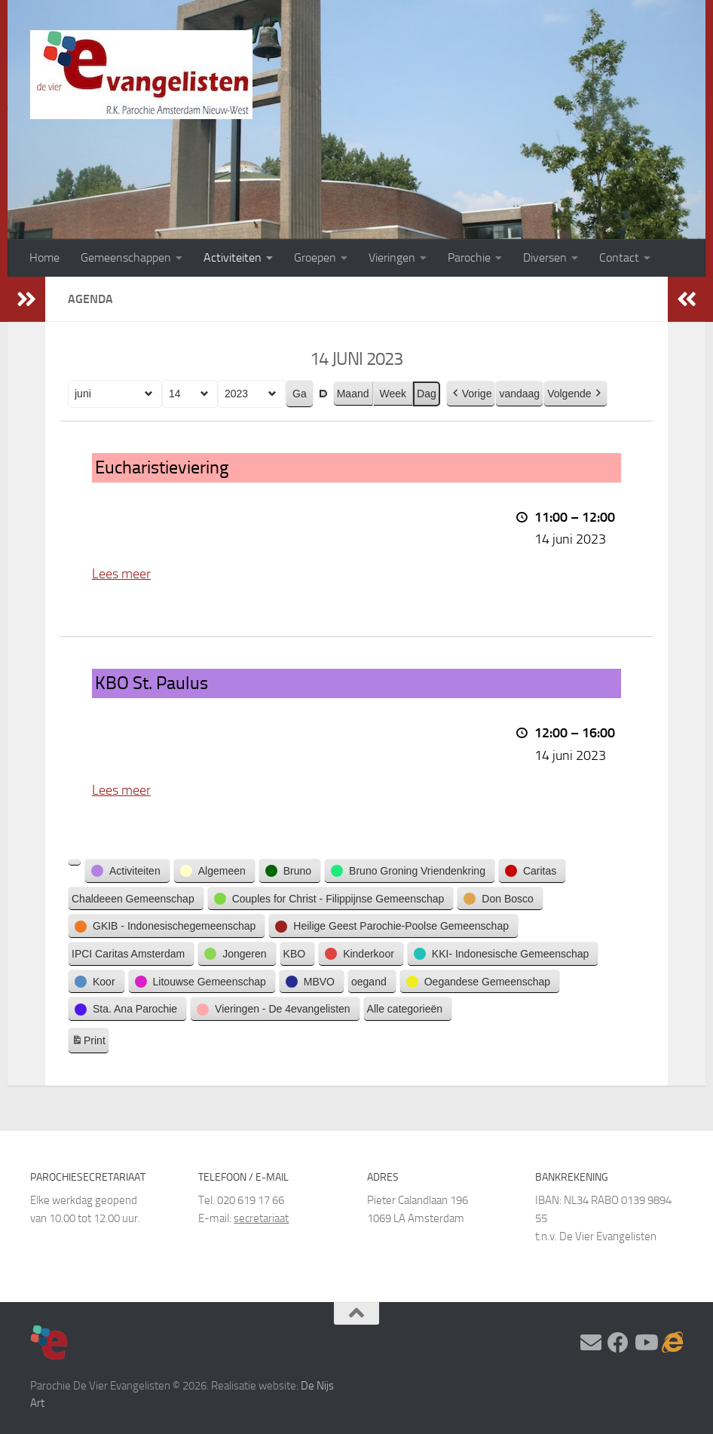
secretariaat (261, 1218)
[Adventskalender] (672, 1342)
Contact (619, 257)
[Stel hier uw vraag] (590, 1342)
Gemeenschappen (126, 257)
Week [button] (393, 393)
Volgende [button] (575, 393)
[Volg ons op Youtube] (645, 1342)
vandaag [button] (519, 393)
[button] (74, 862)
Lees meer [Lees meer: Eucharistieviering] (121, 573)
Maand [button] (353, 393)
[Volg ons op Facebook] (618, 1342)
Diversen (545, 257)
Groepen (315, 257)
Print (88, 1042)
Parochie (469, 257)
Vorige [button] (471, 393)
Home (44, 257)
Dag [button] (426, 393)
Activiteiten (232, 257)
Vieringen (392, 257)
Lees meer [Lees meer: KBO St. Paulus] (121, 789)
